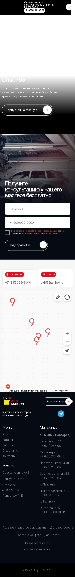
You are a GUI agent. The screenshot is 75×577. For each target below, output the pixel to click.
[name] (37, 209)
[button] (58, 401)
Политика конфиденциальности (37, 535)
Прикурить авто (13, 478)
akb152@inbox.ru (52, 282)
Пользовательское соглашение (25, 527)
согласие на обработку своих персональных (37, 231)
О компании (10, 450)
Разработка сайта (37, 543)
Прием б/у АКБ (12, 495)
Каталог (7, 439)
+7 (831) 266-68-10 (18, 282)
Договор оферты (62, 527)
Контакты (8, 456)
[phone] (37, 223)
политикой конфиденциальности (42, 234)
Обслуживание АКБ (15, 472)
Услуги (7, 434)
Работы (7, 445)
